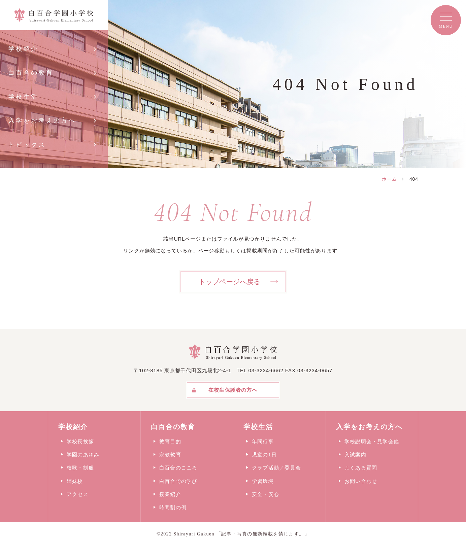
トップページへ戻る (230, 281)
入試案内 (355, 454)
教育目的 (170, 441)
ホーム (389, 179)
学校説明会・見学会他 (371, 441)
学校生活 (23, 96)
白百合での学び (178, 481)
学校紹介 (23, 48)
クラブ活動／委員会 (276, 467)
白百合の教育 (31, 72)
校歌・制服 (80, 467)
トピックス (27, 144)
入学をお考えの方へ (42, 120)
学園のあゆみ (83, 454)
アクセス (78, 494)
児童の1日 (264, 454)
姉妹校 (75, 481)
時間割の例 (173, 507)
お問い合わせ (360, 481)
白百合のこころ (178, 467)
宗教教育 (170, 454)
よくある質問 (360, 467)
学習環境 (263, 481)
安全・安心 (265, 494)
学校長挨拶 (80, 441)
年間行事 (263, 441)
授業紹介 (170, 494)
